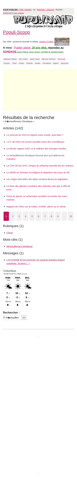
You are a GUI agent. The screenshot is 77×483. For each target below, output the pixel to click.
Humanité (29, 63)
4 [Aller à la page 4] (25, 216)
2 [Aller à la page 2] (12, 216)
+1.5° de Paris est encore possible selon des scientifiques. (35, 142)
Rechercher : (11, 312)
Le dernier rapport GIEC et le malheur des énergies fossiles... (37, 148)
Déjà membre (25, 10)
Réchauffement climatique (19, 246)
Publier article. (23, 47)
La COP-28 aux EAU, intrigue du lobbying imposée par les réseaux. (40, 165)
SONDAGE (10, 51)
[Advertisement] (40, 90)
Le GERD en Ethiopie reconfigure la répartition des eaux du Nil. (38, 172)
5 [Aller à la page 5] (32, 216)
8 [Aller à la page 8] (51, 216)
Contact (21, 63)
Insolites (37, 63)
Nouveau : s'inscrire (45, 10)
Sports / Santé (34, 59)
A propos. (7, 63)
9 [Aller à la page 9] (57, 216)
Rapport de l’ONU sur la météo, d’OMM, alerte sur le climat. (36, 206)
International (47, 63)
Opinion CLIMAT (54, 42)
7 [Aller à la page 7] (45, 216)
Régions (56, 63)
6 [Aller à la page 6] (38, 216)
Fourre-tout (61, 59)
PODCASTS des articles (13, 13)
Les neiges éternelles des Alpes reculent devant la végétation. (37, 179)
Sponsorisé (64, 63)
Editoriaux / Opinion (10, 59)
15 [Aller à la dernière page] (71, 216)
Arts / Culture (23, 59)
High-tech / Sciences (48, 59)
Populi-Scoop (16, 32)
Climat (14, 63)
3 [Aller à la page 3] (19, 216)
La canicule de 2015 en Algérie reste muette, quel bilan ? (34, 135)
